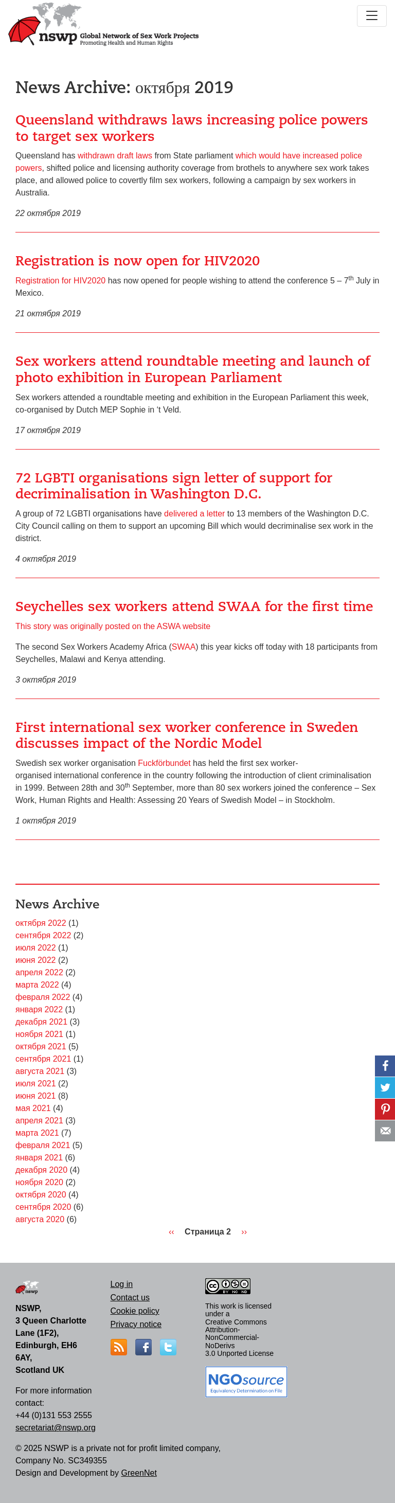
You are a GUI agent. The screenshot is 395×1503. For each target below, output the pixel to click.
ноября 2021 (39, 1034)
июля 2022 (35, 947)
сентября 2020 (43, 1207)
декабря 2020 (41, 1170)
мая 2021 (33, 1108)
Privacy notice (136, 1324)
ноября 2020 (39, 1182)
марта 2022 (37, 984)
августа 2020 (39, 1219)
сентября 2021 (43, 1058)
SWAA (184, 646)
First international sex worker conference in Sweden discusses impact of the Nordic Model (186, 735)
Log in (122, 1284)
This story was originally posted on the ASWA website (112, 626)
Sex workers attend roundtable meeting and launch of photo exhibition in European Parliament (192, 369)
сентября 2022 (43, 935)
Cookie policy (135, 1311)
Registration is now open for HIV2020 (137, 261)
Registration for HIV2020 (60, 280)
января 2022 (39, 1009)
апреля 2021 (39, 1120)
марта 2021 (37, 1133)
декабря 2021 (41, 1021)
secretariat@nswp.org (55, 1427)
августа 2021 (39, 1071)
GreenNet (138, 1473)
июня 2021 (35, 1096)
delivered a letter (194, 513)
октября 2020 (40, 1194)
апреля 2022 (39, 972)
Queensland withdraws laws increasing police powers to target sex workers (191, 128)
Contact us (130, 1297)
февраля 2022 (42, 997)
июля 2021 (35, 1083)
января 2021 (39, 1157)
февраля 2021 (42, 1145)
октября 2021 (40, 1046)
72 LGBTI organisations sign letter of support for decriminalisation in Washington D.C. (173, 486)
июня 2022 (35, 960)
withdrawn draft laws (115, 155)
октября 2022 (40, 923)
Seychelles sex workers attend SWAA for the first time (194, 606)
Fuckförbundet (164, 763)
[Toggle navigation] (372, 16)
